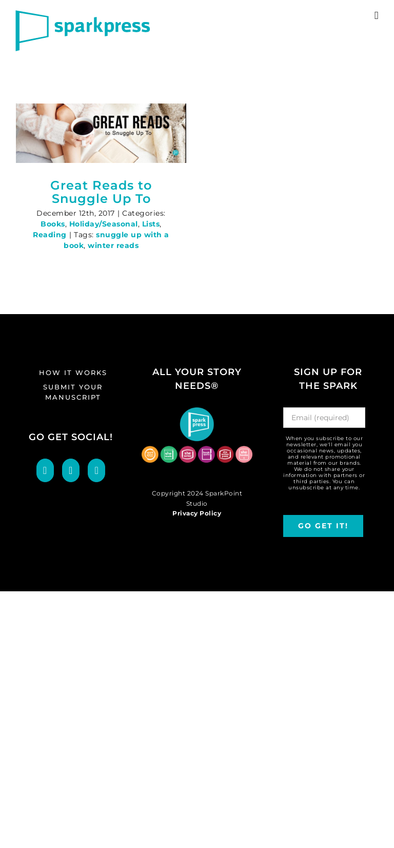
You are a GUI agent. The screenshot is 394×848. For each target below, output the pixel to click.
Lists (151, 224)
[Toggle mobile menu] (377, 15)
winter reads (113, 245)
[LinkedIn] (96, 470)
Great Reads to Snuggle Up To (101, 192)
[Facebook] (45, 470)
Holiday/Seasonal (103, 224)
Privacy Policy (196, 513)
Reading (50, 234)
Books (53, 224)
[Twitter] (71, 470)
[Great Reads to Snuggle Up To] (101, 133)
